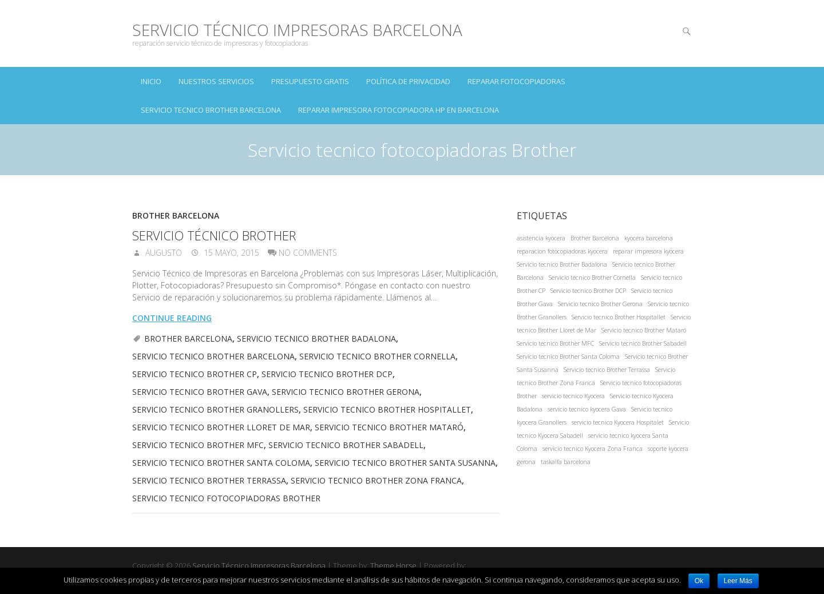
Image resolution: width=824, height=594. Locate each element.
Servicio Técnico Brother (214, 235)
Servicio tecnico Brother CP (194, 374)
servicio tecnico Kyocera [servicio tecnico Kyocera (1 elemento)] (573, 396)
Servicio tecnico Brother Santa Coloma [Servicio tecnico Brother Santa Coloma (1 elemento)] (568, 357)
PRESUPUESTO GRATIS (310, 81)
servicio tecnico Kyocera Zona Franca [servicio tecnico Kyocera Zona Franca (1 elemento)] (592, 449)
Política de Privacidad (408, 81)
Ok (699, 581)
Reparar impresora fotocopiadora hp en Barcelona (398, 110)
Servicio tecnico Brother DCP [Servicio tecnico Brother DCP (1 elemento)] (588, 291)
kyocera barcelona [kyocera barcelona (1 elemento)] (648, 238)
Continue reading (172, 317)
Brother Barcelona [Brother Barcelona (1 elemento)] (595, 238)
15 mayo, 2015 (230, 252)
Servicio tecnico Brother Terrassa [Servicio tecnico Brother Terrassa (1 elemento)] (607, 370)
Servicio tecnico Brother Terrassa (209, 480)
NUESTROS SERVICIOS (216, 81)
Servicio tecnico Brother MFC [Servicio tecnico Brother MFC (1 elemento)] (555, 343)
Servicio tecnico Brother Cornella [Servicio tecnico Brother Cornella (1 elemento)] (592, 278)
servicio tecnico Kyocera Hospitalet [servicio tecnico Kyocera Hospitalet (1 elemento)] (618, 422)
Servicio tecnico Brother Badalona (316, 338)
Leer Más (738, 581)
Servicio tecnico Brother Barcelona (211, 110)
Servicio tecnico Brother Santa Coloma (221, 462)
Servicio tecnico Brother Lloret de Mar (221, 427)
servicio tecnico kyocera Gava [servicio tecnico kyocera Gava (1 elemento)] (587, 409)
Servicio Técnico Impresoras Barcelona (297, 30)
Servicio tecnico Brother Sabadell (345, 444)
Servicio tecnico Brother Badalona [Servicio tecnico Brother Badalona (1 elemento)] (562, 264)
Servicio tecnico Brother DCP (327, 374)
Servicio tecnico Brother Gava (199, 391)
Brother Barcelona (175, 215)
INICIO (151, 81)
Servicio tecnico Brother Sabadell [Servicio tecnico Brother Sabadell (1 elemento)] (643, 343)
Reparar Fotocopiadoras (516, 81)
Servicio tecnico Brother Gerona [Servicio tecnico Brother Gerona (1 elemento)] (600, 304)
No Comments (308, 252)
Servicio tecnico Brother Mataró (389, 427)
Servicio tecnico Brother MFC (198, 444)
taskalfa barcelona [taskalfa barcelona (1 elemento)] (566, 462)
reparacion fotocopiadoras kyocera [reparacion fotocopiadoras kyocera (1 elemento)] (562, 251)
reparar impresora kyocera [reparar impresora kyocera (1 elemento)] (648, 251)
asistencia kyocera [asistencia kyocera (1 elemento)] (541, 238)
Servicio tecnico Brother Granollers (215, 409)
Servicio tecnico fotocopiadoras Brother (226, 498)
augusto (162, 252)
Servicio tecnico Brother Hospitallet (387, 409)
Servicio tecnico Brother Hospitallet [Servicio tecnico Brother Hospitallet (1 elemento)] (618, 317)
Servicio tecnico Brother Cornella (377, 356)
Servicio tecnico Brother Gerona (345, 391)
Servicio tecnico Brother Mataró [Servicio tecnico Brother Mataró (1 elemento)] (643, 330)
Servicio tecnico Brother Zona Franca (376, 480)
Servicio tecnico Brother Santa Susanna (405, 462)
